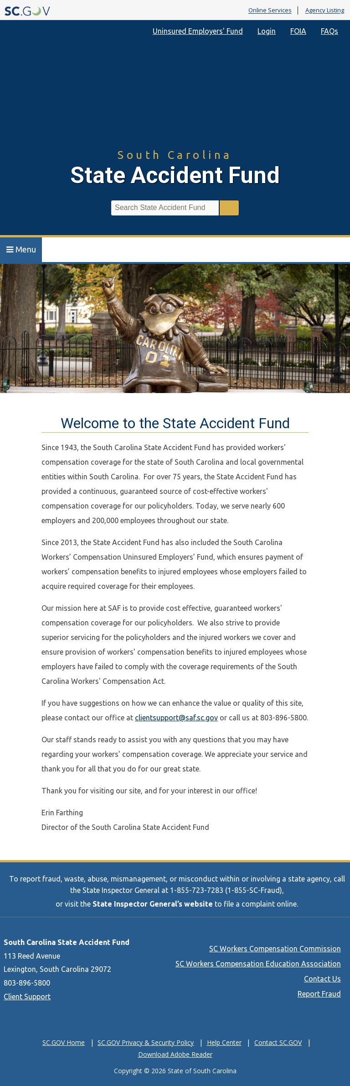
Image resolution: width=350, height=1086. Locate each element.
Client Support (27, 996)
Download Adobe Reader (175, 1054)
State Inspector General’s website (153, 904)
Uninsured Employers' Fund (198, 31)
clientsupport (157, 718)
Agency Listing (324, 10)
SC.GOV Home (63, 1042)
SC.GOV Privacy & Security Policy (146, 1042)
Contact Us (322, 979)
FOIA (298, 31)
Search (229, 208)
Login (266, 31)
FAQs (329, 31)
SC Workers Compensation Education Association (258, 964)
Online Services (270, 10)
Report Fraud (319, 994)
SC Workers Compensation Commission (275, 948)
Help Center (224, 1042)
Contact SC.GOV (278, 1042)
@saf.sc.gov (198, 718)
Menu (21, 249)
